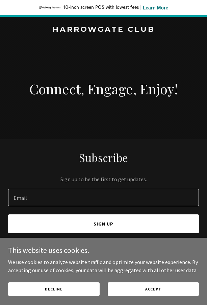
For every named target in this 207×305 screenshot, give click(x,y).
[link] (103, 29)
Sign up (103, 224)
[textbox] (103, 197)
